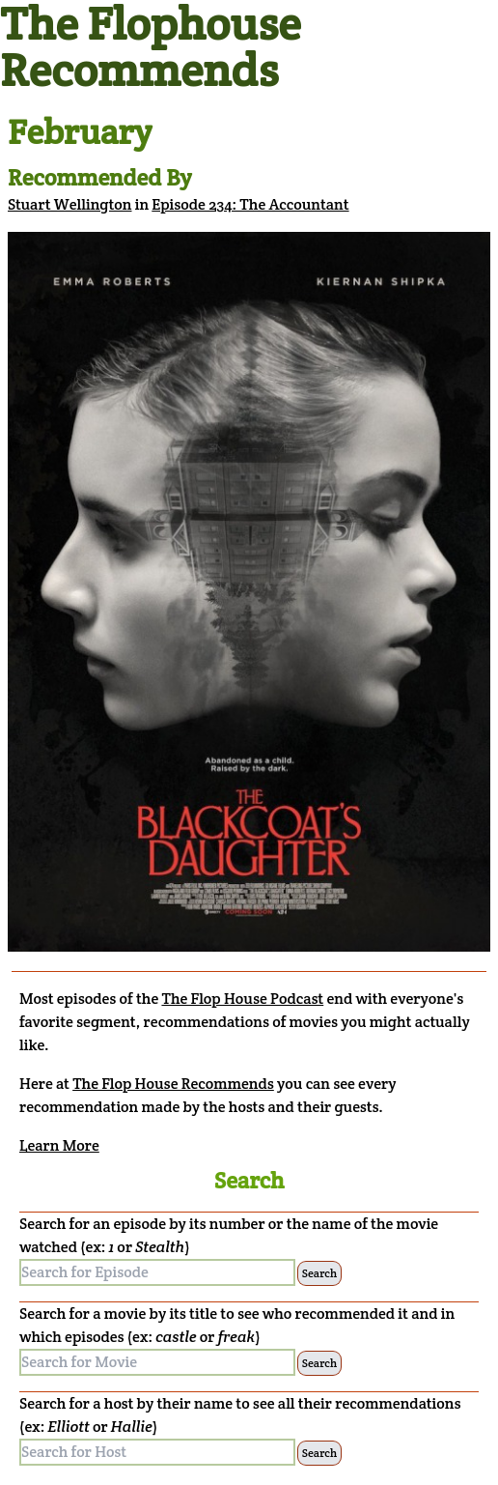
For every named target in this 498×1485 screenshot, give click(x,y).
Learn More (59, 1145)
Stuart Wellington (70, 204)
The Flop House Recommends (173, 1083)
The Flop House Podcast (242, 998)
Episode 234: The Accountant (250, 204)
